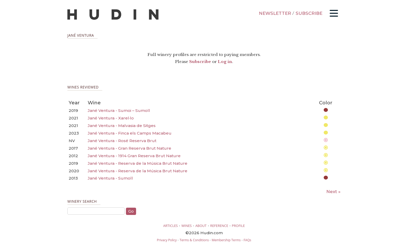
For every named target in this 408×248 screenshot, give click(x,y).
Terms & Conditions (194, 240)
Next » (333, 191)
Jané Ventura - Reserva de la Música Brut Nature (137, 163)
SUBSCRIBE (309, 13)
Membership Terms (226, 240)
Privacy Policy (167, 240)
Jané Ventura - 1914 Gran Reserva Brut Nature (134, 155)
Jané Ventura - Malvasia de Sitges (122, 125)
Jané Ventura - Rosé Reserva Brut (122, 140)
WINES (186, 225)
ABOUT (201, 225)
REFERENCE (219, 225)
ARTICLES (170, 225)
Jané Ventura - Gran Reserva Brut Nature (129, 148)
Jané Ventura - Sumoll (110, 178)
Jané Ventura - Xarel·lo (111, 118)
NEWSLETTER (275, 13)
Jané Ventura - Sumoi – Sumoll (119, 110)
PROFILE (238, 225)
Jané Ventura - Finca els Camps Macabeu (129, 133)
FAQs (247, 240)
